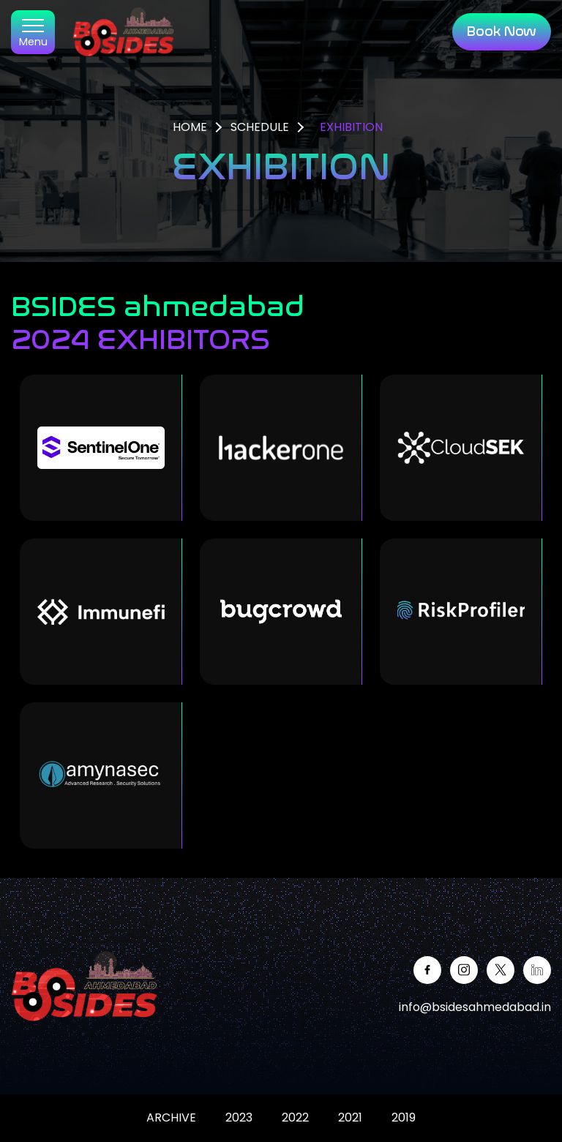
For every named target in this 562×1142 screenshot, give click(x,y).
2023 (238, 1117)
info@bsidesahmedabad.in (475, 1007)
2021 (350, 1117)
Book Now (501, 31)
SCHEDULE (260, 127)
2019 (403, 1117)
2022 (295, 1117)
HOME (190, 127)
